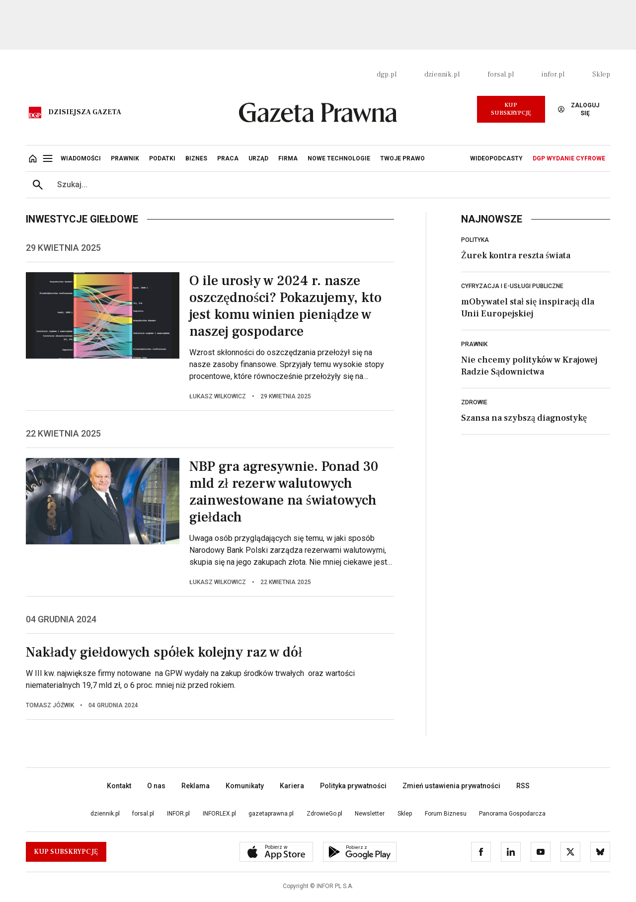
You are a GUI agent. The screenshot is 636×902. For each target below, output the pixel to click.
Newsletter (370, 813)
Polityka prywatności (353, 786)
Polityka (475, 239)
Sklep (601, 74)
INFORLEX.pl (219, 813)
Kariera (292, 786)
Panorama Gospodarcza (512, 813)
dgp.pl (387, 74)
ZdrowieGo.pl (324, 813)
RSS (523, 786)
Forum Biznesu (446, 813)
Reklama (195, 786)
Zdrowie (474, 402)
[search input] (330, 185)
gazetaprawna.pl (271, 813)
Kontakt (119, 786)
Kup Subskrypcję (511, 109)
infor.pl (553, 74)
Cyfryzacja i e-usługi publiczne (512, 286)
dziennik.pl (442, 74)
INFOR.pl (178, 813)
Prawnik (474, 344)
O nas (156, 786)
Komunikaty (245, 786)
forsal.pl (500, 74)
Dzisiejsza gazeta (84, 112)
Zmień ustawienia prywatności (451, 786)
